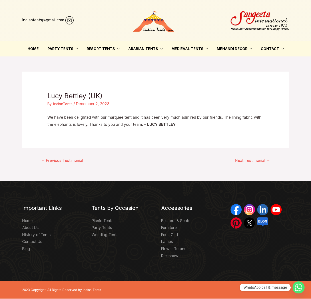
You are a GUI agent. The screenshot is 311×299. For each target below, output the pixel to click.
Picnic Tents (102, 221)
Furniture (169, 228)
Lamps (167, 242)
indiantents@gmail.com (43, 20)
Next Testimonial (252, 160)
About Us (30, 228)
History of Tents (36, 235)
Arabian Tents (143, 48)
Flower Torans (173, 249)
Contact (264, 48)
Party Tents (64, 48)
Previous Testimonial (63, 160)
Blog (26, 249)
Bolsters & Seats (175, 221)
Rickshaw (169, 256)
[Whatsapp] (299, 287)
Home (38, 48)
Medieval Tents (186, 48)
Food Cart (169, 235)
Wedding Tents (105, 235)
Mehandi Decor (228, 48)
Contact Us (32, 242)
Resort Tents (102, 48)
